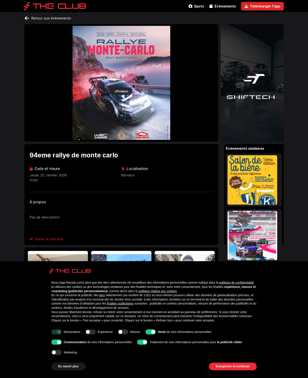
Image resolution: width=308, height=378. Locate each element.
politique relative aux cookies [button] (158, 291)
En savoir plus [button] (68, 366)
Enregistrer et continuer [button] (233, 366)
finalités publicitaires (120, 303)
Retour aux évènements (47, 18)
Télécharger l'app (262, 6)
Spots (196, 6)
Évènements (222, 6)
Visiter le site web (47, 239)
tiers (102, 295)
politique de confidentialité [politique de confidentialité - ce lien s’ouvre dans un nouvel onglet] (236, 282)
